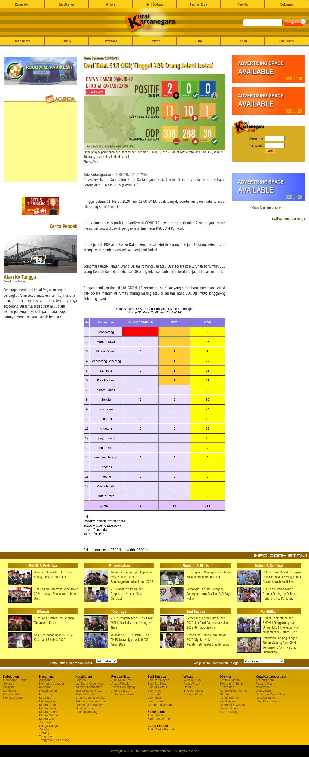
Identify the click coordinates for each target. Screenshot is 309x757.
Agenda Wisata (194, 694)
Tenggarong (47, 736)
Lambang (9, 690)
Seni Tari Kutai (157, 683)
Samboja (45, 722)
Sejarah (8, 683)
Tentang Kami (265, 680)
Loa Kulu (45, 697)
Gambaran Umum (15, 680)
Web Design (264, 690)
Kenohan (45, 687)
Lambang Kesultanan (89, 683)
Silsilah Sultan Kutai (88, 690)
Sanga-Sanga (48, 726)
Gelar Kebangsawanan (90, 697)
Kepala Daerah (13, 697)
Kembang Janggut (51, 683)
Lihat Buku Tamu (267, 701)
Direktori (154, 41)
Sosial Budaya (229, 712)
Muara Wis (46, 719)
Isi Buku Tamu (265, 697)
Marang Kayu (48, 701)
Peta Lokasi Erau (123, 694)
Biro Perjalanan (194, 690)
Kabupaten (22, 4)
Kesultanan (66, 4)
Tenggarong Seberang (54, 740)
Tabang (44, 733)
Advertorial (263, 687)
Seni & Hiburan (230, 708)
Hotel (187, 687)
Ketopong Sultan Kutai (90, 701)
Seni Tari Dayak (158, 680)
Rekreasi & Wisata (232, 704)
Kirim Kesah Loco (160, 719)
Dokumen (286, 4)
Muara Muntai (48, 715)
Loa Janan (46, 694)
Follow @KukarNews (288, 219)
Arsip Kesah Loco (160, 715)
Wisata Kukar (193, 680)
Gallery (66, 41)
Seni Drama (156, 701)
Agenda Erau (120, 690)
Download (110, 41)
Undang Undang (86, 712)
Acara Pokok (120, 683)
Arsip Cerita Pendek (161, 729)
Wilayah (8, 687)
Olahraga (226, 694)
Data (198, 41)
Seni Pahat (155, 694)
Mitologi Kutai (84, 708)
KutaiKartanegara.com (268, 208)
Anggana (45, 680)
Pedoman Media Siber (271, 694)
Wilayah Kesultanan (88, 687)
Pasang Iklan (264, 683)
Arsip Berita (22, 41)
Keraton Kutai (84, 694)
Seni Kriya (154, 690)
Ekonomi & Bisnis (231, 683)
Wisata (110, 4)
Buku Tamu (286, 41)
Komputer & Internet (233, 690)
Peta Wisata (192, 683)
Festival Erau (198, 4)
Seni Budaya (154, 4)
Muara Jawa (47, 708)
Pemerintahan (12, 694)
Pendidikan (227, 701)
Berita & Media (230, 680)
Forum (242, 41)
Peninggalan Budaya (89, 704)
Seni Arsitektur (157, 687)
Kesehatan (227, 687)
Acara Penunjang (123, 687)
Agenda (243, 4)
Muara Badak (48, 704)
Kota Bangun (48, 690)
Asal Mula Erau (121, 680)
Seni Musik (155, 697)
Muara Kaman (48, 712)
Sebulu (44, 729)
